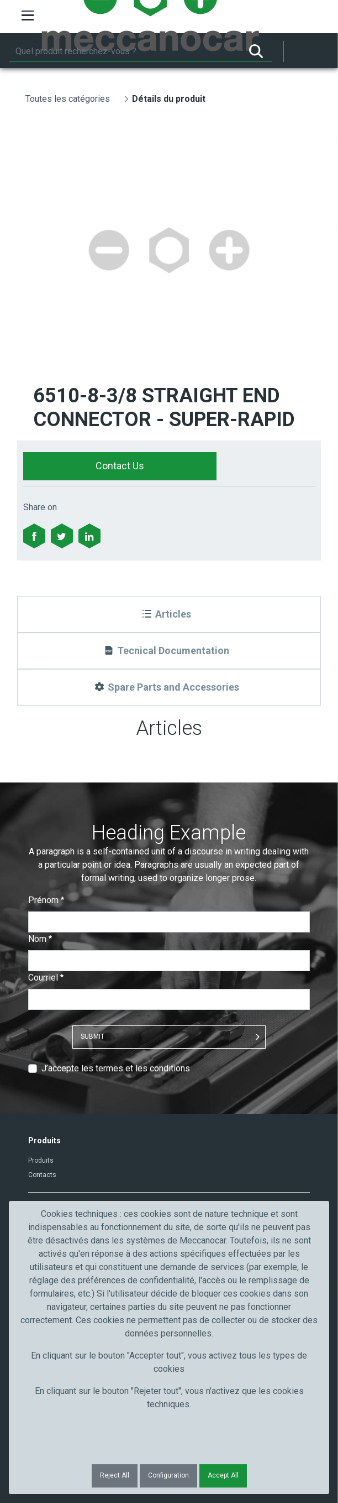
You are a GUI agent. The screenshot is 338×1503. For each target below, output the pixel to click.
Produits (41, 1160)
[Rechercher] (124, 51)
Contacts (42, 1175)
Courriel (46, 977)
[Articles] (169, 614)
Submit (92, 1036)
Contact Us (120, 465)
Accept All (223, 1475)
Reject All (114, 1475)
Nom (40, 939)
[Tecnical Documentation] (169, 651)
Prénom (46, 900)
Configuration (168, 1475)
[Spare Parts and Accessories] (169, 687)
